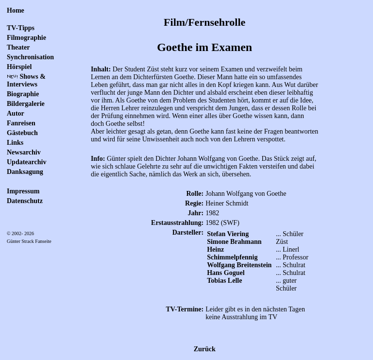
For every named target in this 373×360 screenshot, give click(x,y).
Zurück (205, 349)
